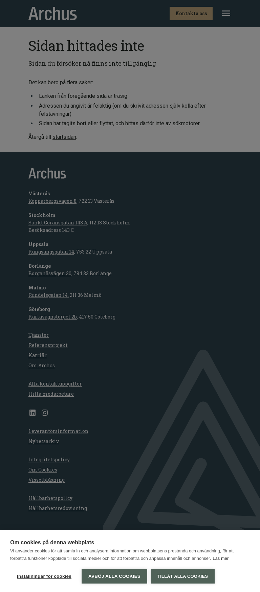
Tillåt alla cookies (182, 576)
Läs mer (221, 558)
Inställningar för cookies (44, 576)
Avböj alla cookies (114, 576)
